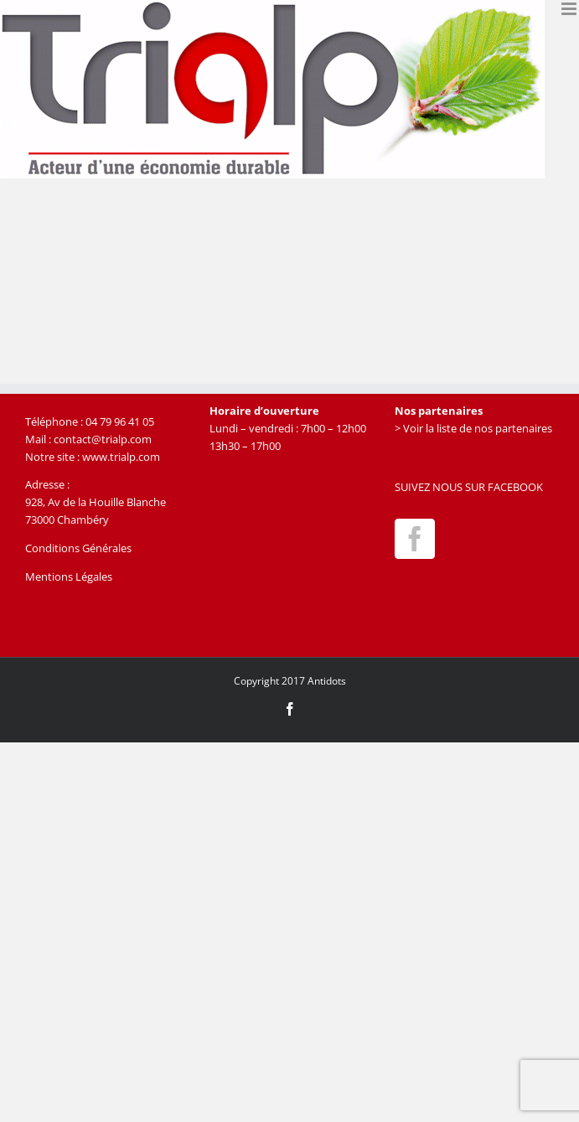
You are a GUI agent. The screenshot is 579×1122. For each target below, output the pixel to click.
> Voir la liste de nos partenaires (473, 428)
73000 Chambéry (67, 519)
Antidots (327, 681)
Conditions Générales (78, 548)
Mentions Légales (68, 576)
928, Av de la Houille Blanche (95, 501)
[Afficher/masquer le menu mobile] (570, 9)
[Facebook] (415, 539)
